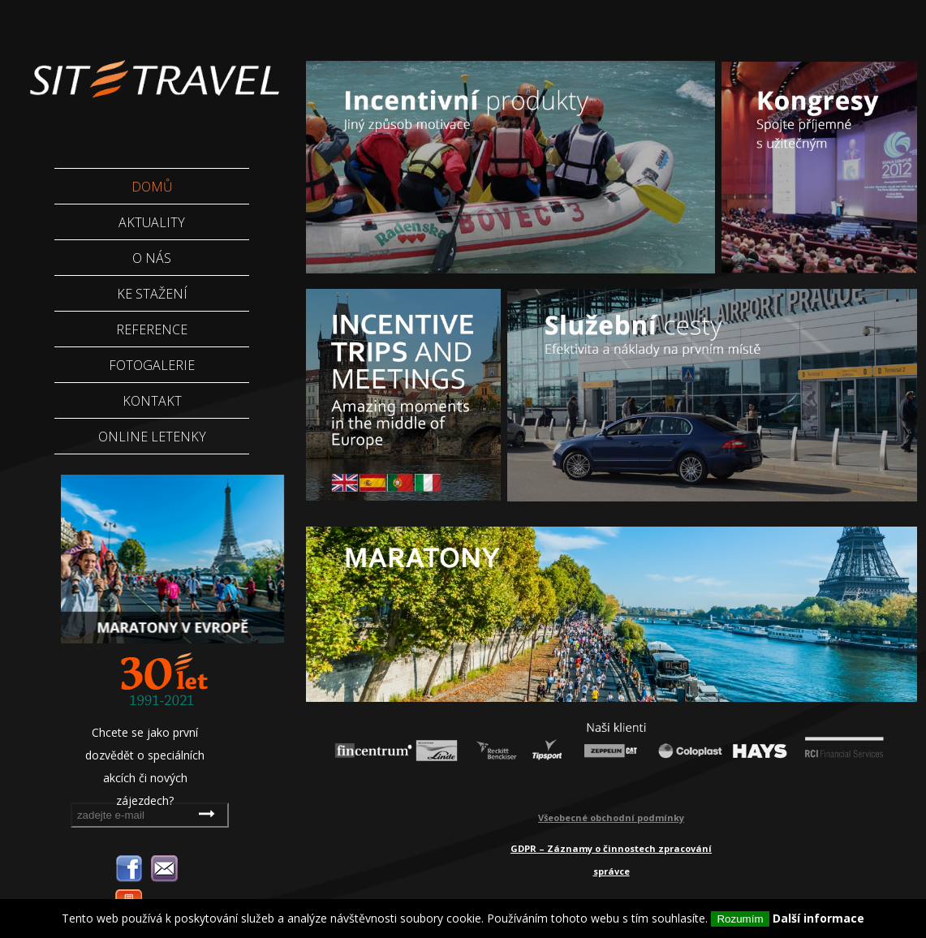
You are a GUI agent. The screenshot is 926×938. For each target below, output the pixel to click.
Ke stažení (152, 294)
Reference (151, 329)
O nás (151, 258)
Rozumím (740, 919)
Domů (152, 187)
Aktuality (151, 222)
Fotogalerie (152, 365)
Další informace (818, 918)
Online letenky (152, 436)
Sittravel (153, 69)
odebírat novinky (208, 813)
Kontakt (152, 401)
